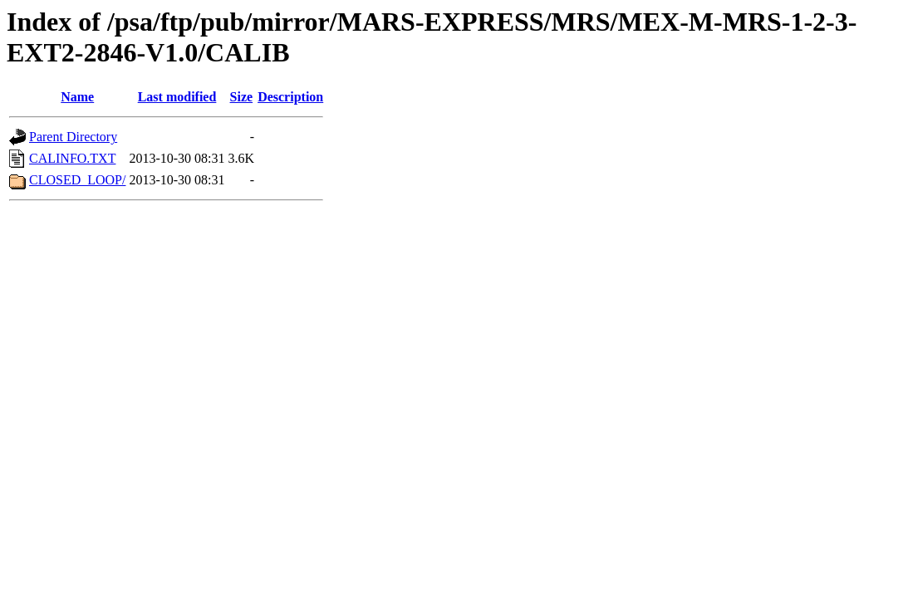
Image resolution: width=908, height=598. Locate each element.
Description (290, 97)
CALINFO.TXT (72, 158)
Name (77, 97)
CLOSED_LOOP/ (77, 180)
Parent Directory (73, 137)
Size (241, 97)
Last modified (177, 97)
